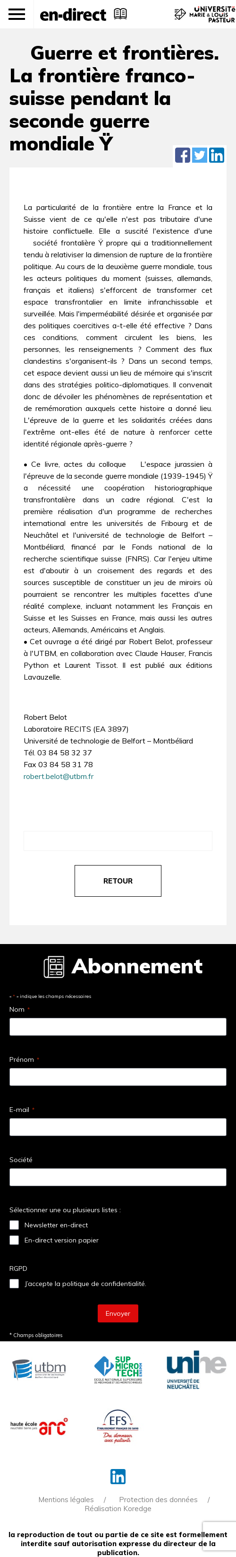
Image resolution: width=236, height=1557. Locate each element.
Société (21, 1159)
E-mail (21, 1109)
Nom (19, 1009)
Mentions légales (66, 1499)
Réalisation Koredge (118, 1508)
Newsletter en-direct (56, 1225)
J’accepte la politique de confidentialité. (85, 1283)
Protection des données (158, 1499)
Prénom (24, 1059)
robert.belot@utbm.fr (58, 776)
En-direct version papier (62, 1240)
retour (118, 880)
